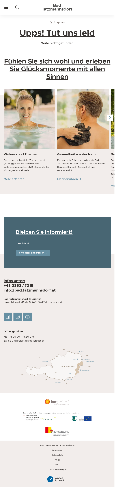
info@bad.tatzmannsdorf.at (30, 290)
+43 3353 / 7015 (18, 285)
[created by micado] (57, 479)
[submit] (33, 253)
